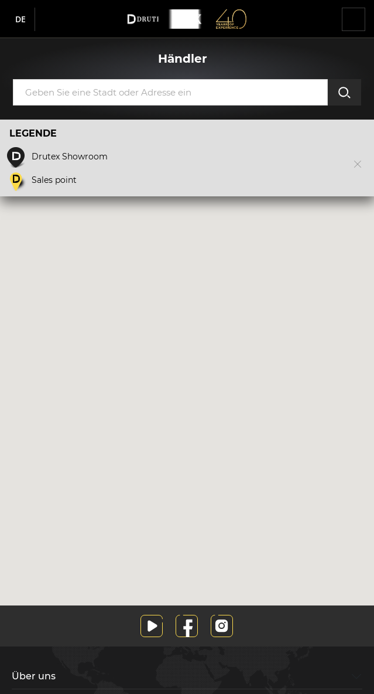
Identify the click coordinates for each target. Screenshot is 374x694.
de (20, 19)
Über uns (34, 676)
